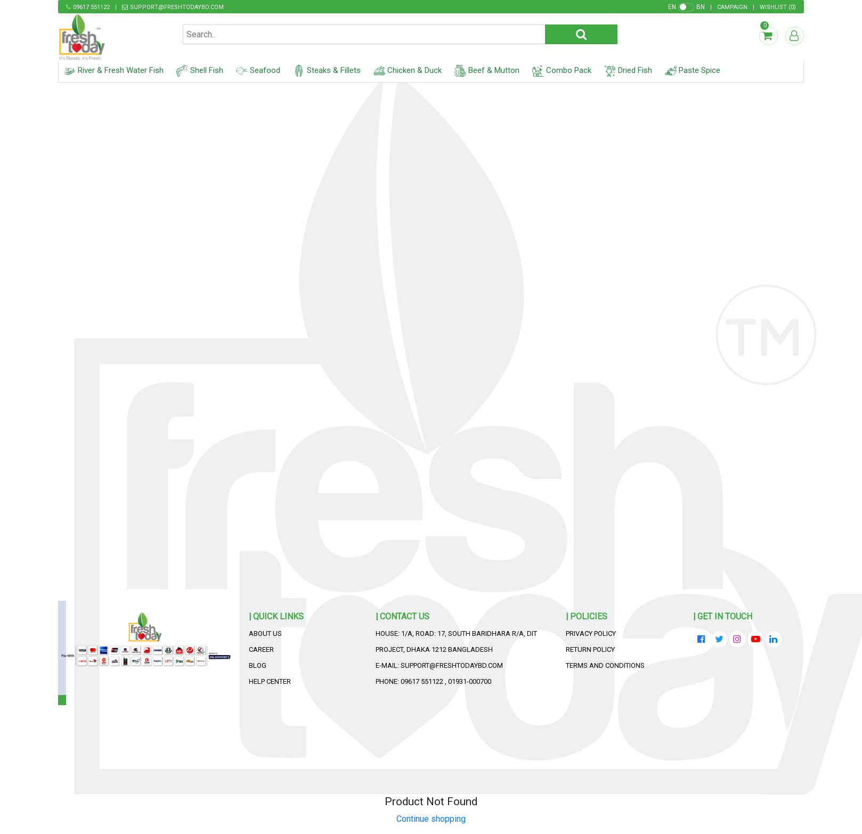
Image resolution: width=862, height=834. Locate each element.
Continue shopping (431, 819)
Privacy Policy (591, 633)
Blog (257, 665)
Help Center (270, 681)
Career (261, 649)
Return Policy (590, 649)
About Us (265, 633)
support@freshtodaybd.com (177, 7)
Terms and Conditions (605, 665)
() (778, 7)
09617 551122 (91, 7)
